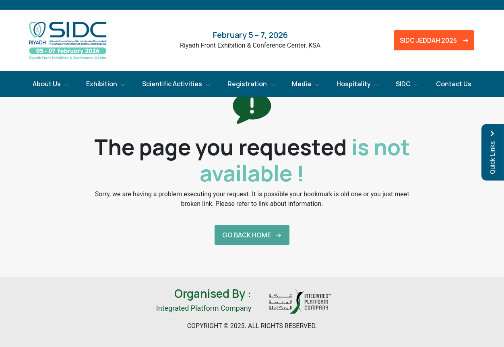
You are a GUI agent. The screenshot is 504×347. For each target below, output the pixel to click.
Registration (247, 83)
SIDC (403, 83)
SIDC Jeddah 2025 (426, 40)
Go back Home (246, 235)
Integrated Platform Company (203, 308)
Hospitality (354, 83)
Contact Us (453, 83)
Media (301, 83)
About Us (47, 83)
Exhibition (101, 83)
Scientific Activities (172, 83)
